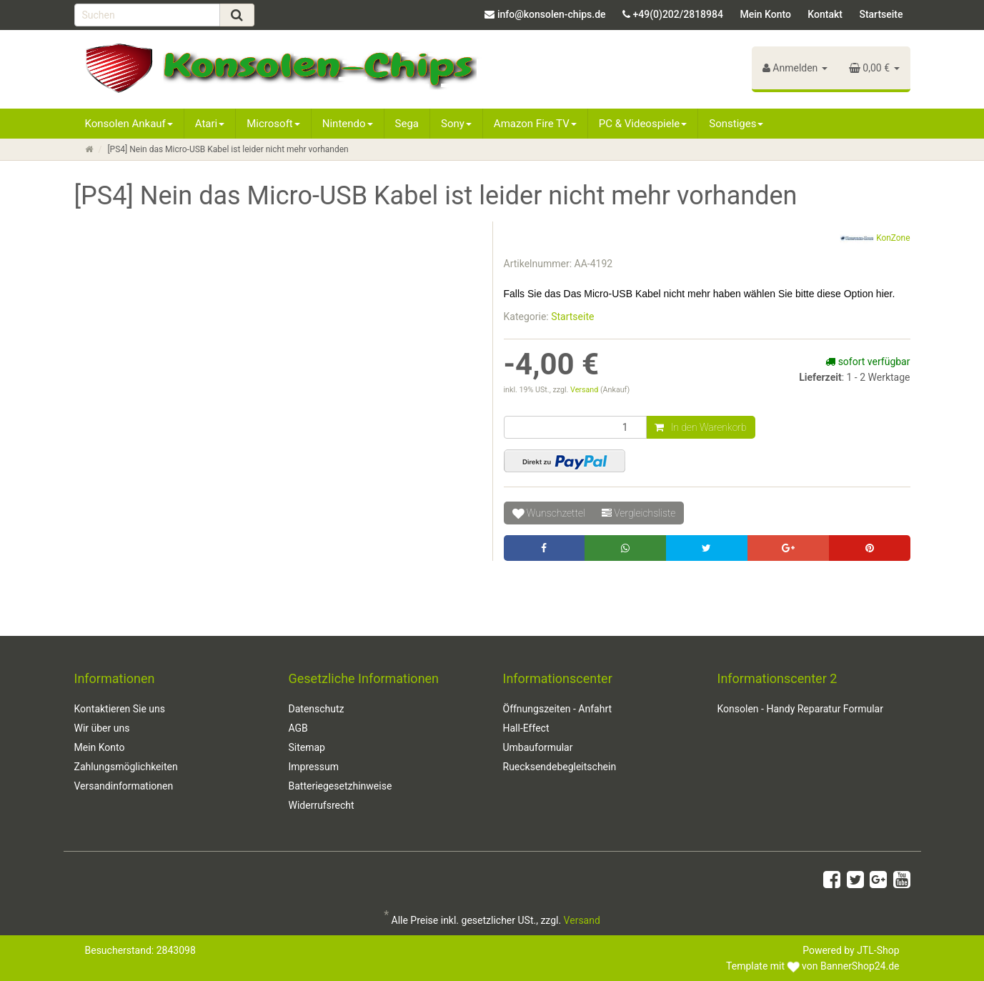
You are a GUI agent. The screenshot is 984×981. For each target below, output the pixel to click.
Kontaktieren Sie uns (120, 708)
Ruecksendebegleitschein (560, 766)
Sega (407, 123)
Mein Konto (765, 14)
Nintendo (347, 123)
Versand (585, 389)
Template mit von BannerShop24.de (812, 966)
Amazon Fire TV (535, 123)
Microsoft (273, 123)
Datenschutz (316, 708)
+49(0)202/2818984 (678, 14)
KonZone (875, 238)
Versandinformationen (124, 786)
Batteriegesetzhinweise (340, 786)
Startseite (881, 14)
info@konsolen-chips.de (551, 14)
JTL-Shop (878, 950)
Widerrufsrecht (321, 805)
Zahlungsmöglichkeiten (126, 766)
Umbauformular (538, 747)
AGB (298, 728)
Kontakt (825, 14)
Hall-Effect (526, 728)
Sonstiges (736, 123)
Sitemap (307, 747)
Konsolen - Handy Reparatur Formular (800, 708)
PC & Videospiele (643, 123)
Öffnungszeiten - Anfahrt (557, 708)
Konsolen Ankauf (129, 123)
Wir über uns (102, 728)
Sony (456, 123)
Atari (209, 123)
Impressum (314, 766)
